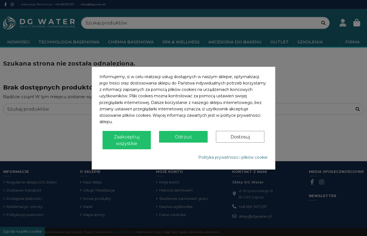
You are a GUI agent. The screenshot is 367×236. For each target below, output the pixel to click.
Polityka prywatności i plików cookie (233, 157)
